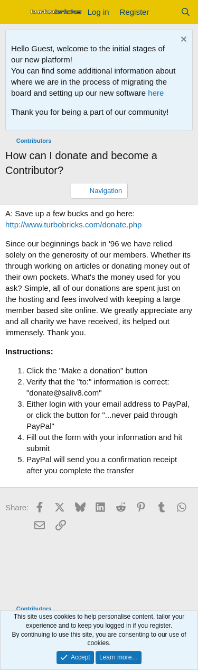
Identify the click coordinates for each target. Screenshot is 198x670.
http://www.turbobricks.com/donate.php (73, 224)
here (156, 92)
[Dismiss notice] (182, 40)
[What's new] (164, 12)
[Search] (185, 12)
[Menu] (14, 12)
